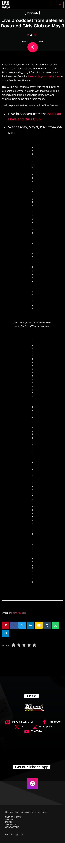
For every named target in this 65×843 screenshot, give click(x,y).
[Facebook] (22, 835)
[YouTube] (6, 835)
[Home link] (6, 5)
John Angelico (19, 613)
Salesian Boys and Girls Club (44, 76)
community (32, 12)
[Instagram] (17, 835)
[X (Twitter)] (11, 835)
